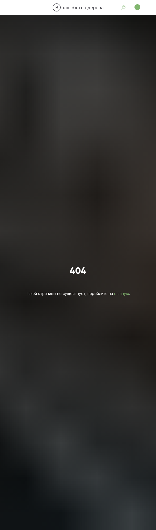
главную (121, 293)
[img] (78, 7)
